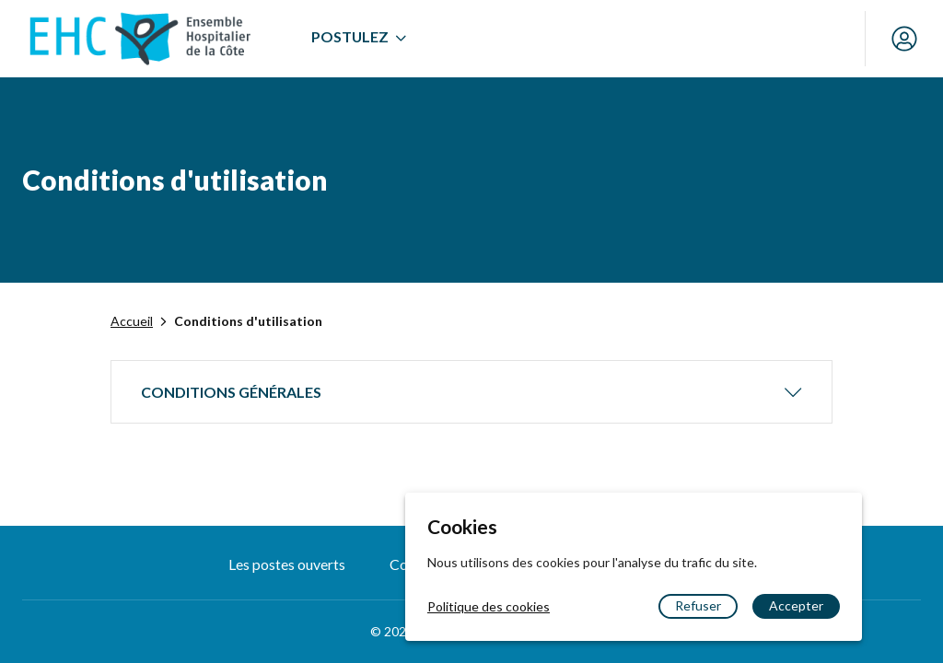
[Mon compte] (904, 38)
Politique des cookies (488, 606)
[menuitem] (358, 38)
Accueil (132, 321)
